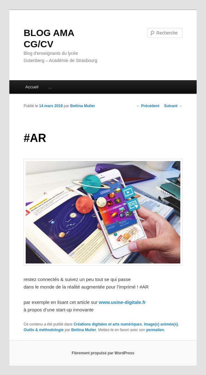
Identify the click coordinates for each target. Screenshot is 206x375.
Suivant (173, 106)
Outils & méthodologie (43, 330)
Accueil (32, 87)
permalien (155, 330)
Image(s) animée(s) (161, 324)
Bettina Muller (82, 106)
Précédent (147, 106)
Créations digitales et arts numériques (108, 324)
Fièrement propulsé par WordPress (103, 353)
